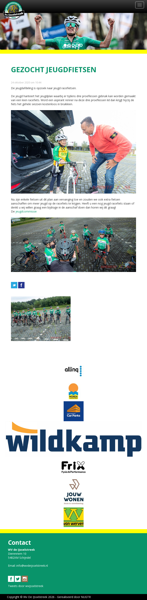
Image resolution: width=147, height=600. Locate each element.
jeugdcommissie (26, 211)
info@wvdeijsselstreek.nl (32, 565)
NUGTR (86, 597)
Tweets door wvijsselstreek (25, 586)
